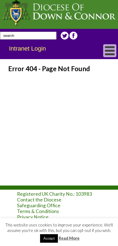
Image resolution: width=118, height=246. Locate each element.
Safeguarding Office (38, 205)
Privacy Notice (33, 217)
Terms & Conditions (38, 211)
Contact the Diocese (39, 200)
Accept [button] (49, 238)
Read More (69, 238)
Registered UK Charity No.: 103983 (54, 194)
